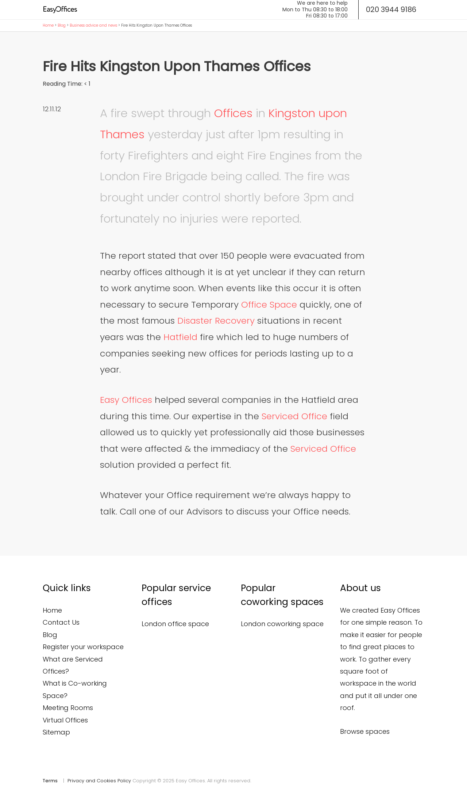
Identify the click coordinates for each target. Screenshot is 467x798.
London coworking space (282, 623)
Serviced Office (294, 416)
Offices (233, 113)
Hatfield (180, 337)
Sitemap (56, 732)
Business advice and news (93, 25)
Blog (62, 25)
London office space (175, 623)
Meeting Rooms (68, 707)
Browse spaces (365, 731)
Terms (50, 780)
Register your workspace (83, 646)
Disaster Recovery (216, 321)
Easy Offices (126, 400)
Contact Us (61, 622)
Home (48, 25)
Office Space (269, 304)
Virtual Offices (65, 720)
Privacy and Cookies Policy (99, 780)
